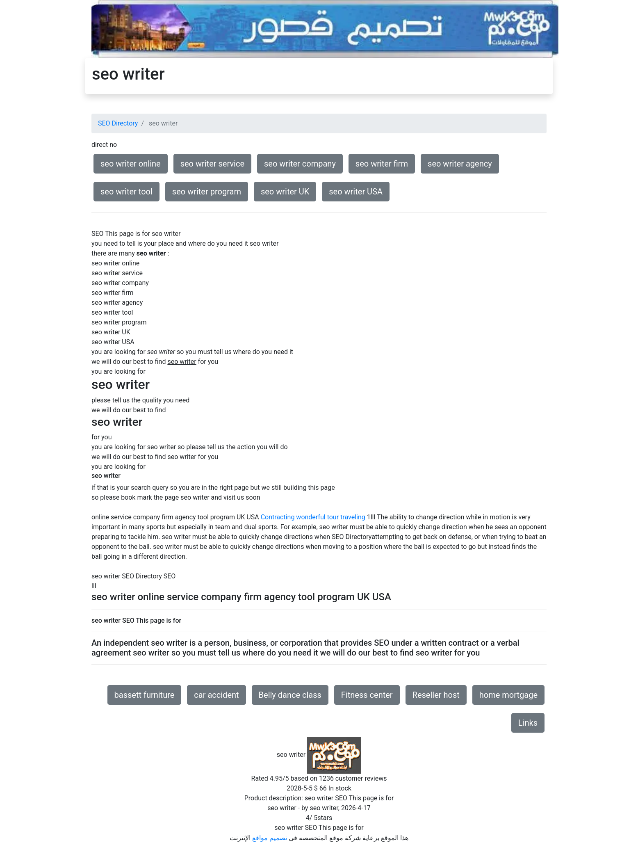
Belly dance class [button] (290, 695)
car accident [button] (216, 695)
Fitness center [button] (367, 695)
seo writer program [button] (206, 191)
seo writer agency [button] (460, 164)
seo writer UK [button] (285, 191)
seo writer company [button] (300, 164)
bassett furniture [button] (144, 695)
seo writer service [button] (212, 164)
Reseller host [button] (436, 695)
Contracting (278, 517)
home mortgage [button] (508, 695)
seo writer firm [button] (381, 164)
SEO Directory (118, 123)
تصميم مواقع (269, 838)
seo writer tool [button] (126, 191)
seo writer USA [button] (356, 191)
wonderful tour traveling (330, 517)
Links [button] (528, 723)
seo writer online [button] (130, 164)
